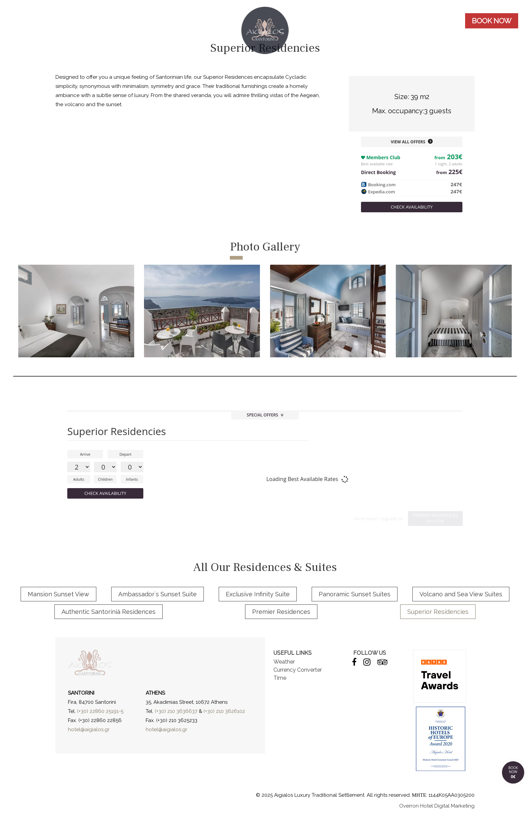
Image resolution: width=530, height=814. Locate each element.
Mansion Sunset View (58, 594)
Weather (284, 662)
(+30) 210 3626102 (224, 711)
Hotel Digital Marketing (447, 806)
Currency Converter (297, 670)
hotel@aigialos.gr (89, 729)
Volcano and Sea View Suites (460, 594)
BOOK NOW (491, 21)
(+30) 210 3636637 (176, 711)
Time (279, 678)
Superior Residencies (437, 611)
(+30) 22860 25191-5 (100, 711)
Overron (409, 806)
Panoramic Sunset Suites (354, 594)
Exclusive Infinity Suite (258, 594)
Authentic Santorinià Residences (108, 611)
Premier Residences (281, 611)
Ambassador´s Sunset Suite (157, 594)
